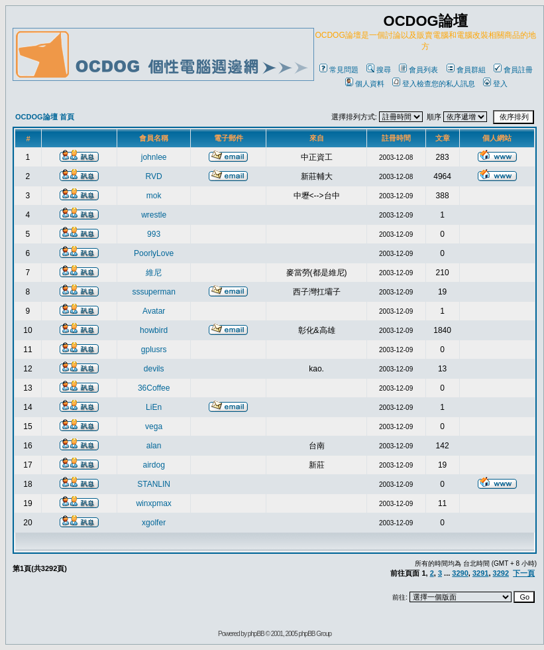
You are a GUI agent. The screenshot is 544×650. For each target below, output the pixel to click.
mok (154, 195)
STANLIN (153, 484)
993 (153, 234)
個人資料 (364, 84)
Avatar (153, 311)
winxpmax (153, 503)
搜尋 (378, 70)
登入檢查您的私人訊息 (433, 84)
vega (153, 426)
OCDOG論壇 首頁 (44, 117)
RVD (154, 176)
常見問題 (338, 70)
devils (154, 368)
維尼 (154, 272)
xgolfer (154, 522)
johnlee (154, 157)
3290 (460, 573)
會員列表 (418, 70)
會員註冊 (513, 70)
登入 (495, 84)
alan (154, 445)
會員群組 (466, 70)
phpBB (256, 633)
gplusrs (154, 349)
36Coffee (154, 388)
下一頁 (524, 573)
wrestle (153, 215)
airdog (153, 465)
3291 (480, 573)
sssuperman (153, 291)
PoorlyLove (154, 253)
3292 (501, 573)
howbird (154, 330)
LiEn (154, 407)
